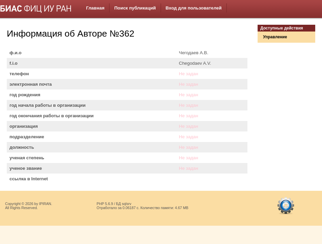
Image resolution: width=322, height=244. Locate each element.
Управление (275, 37)
